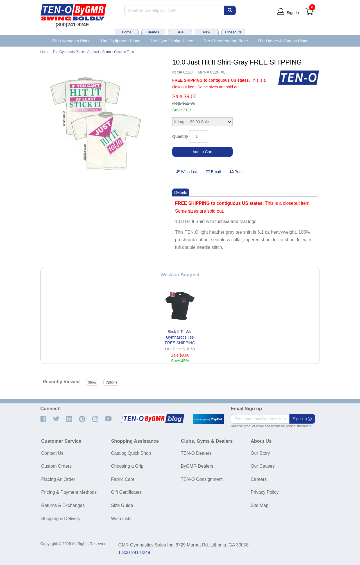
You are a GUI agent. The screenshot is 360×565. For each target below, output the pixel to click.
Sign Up (302, 419)
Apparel (93, 52)
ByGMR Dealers (197, 466)
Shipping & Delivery (61, 518)
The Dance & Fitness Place (283, 40)
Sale (180, 32)
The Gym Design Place (171, 40)
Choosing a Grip (127, 466)
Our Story (260, 453)
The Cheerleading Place (225, 40)
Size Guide (122, 505)
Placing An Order (58, 479)
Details (180, 192)
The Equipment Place (120, 40)
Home (126, 32)
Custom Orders (56, 466)
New (206, 32)
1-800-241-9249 (134, 552)
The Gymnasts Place (70, 40)
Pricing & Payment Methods (69, 492)
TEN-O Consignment (202, 479)
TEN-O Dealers (196, 453)
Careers (259, 479)
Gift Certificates (126, 492)
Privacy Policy (265, 492)
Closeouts (233, 32)
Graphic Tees (124, 52)
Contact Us (52, 453)
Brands (153, 32)
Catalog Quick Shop (131, 453)
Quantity (180, 136)
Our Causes (263, 466)
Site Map (259, 505)
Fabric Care (123, 479)
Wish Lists (121, 518)
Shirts (106, 52)
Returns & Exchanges (63, 505)
